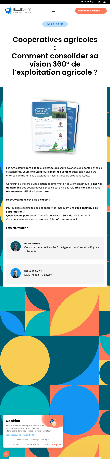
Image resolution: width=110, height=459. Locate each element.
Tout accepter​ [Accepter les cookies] (53, 444)
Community (86, 1)
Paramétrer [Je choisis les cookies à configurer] (33, 444)
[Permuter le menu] (53, 10)
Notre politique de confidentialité (20, 435)
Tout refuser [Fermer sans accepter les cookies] (12, 444)
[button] (6, 454)
